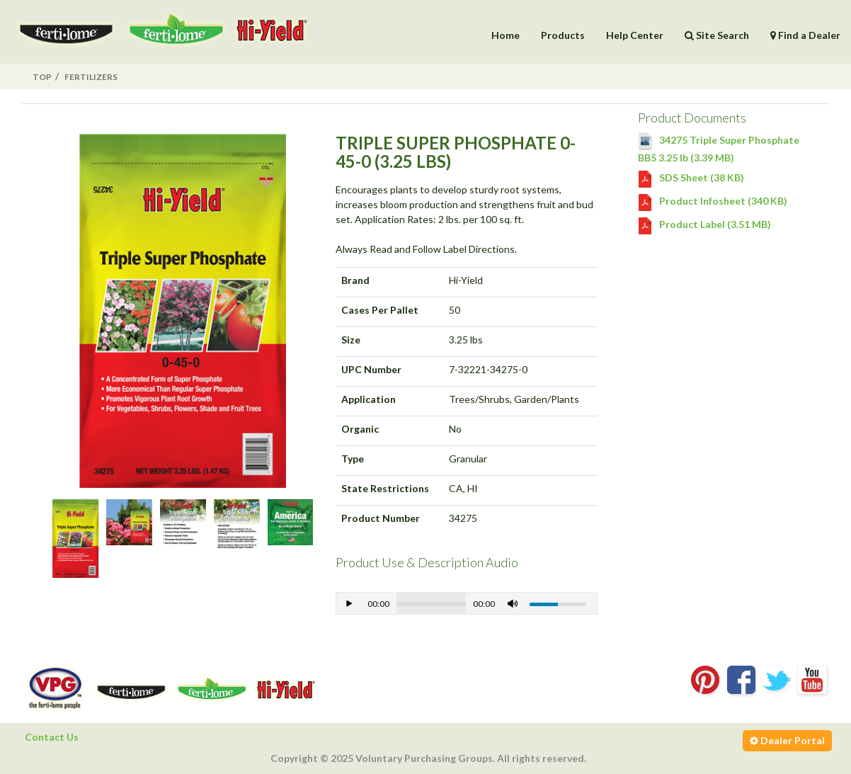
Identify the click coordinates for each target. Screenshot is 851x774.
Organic (360, 429)
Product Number (380, 518)
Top (42, 77)
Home (505, 35)
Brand (355, 280)
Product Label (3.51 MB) (704, 224)
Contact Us (52, 737)
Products (563, 35)
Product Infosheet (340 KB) (712, 201)
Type (352, 459)
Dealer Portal (787, 740)
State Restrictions (385, 488)
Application (368, 399)
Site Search (717, 35)
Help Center (634, 35)
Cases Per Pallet (379, 310)
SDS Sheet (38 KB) (691, 177)
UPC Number (371, 369)
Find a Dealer (805, 35)
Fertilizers (91, 77)
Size (350, 340)
